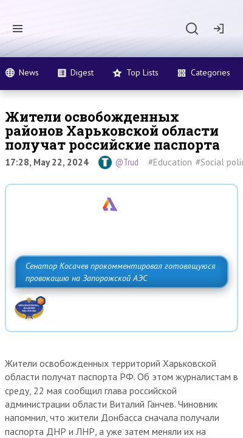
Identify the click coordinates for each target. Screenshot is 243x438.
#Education (170, 162)
